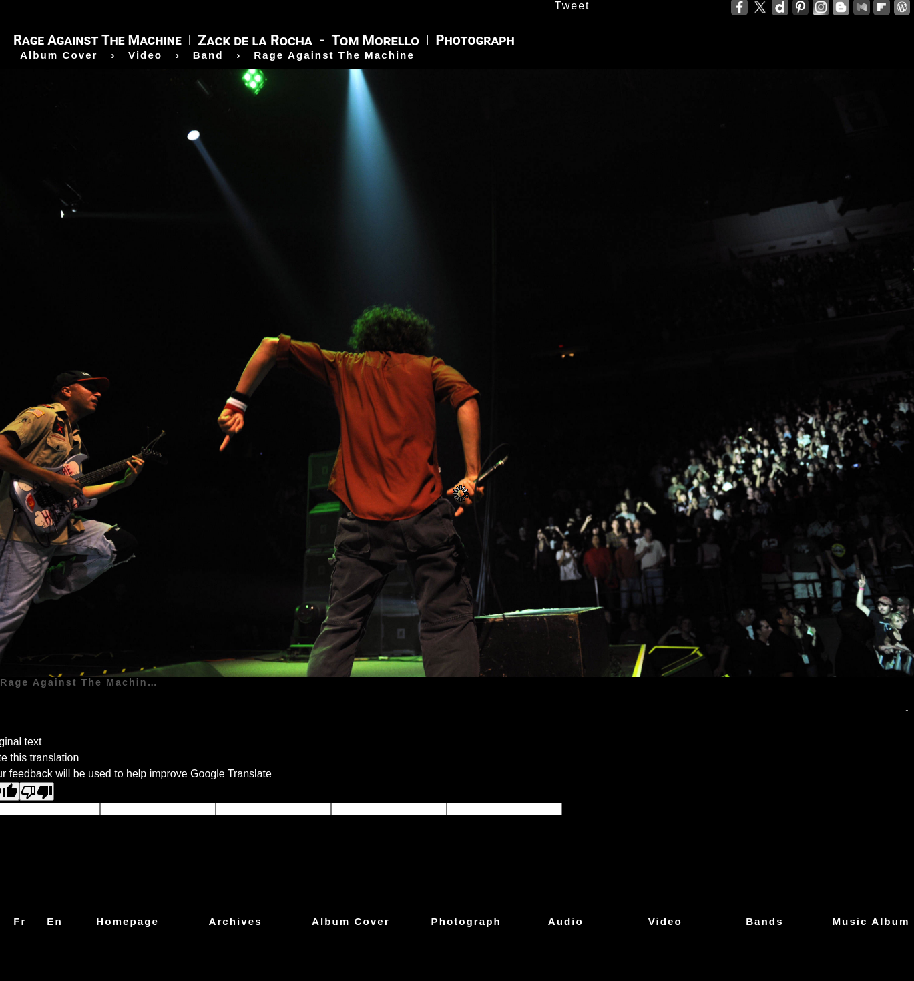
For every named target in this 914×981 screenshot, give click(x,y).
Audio (566, 921)
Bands (764, 921)
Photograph (466, 921)
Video (665, 921)
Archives (235, 921)
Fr (19, 921)
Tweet (572, 5)
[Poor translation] (36, 791)
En (54, 921)
